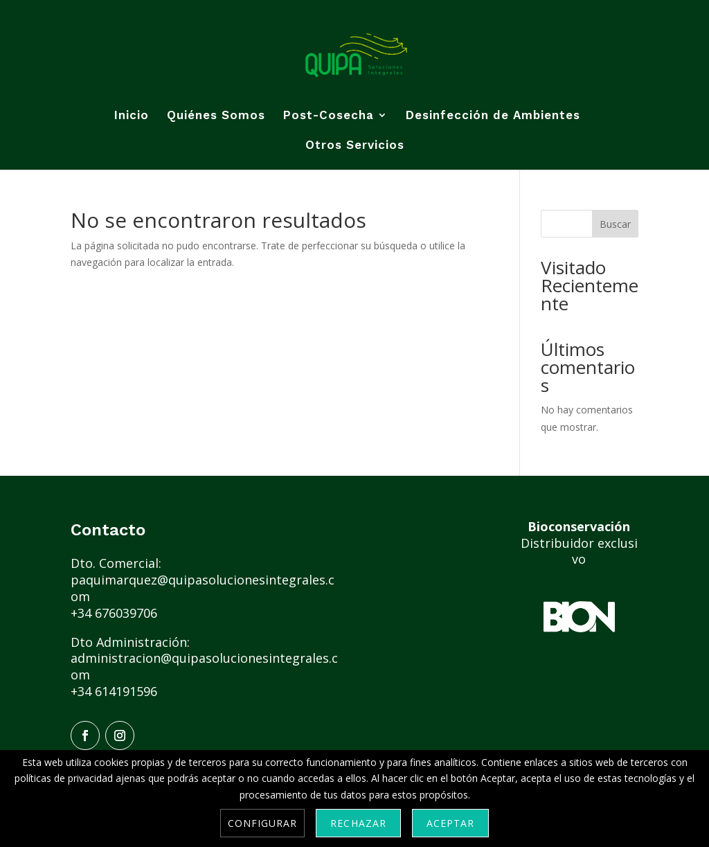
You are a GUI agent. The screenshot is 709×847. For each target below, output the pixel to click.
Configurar (263, 823)
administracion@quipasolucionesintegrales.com (204, 666)
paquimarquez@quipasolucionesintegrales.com (202, 588)
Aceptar (450, 823)
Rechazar (358, 823)
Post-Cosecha (328, 116)
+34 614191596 (114, 691)
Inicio (131, 116)
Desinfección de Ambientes (493, 116)
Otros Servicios (354, 146)
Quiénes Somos (216, 116)
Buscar (615, 224)
